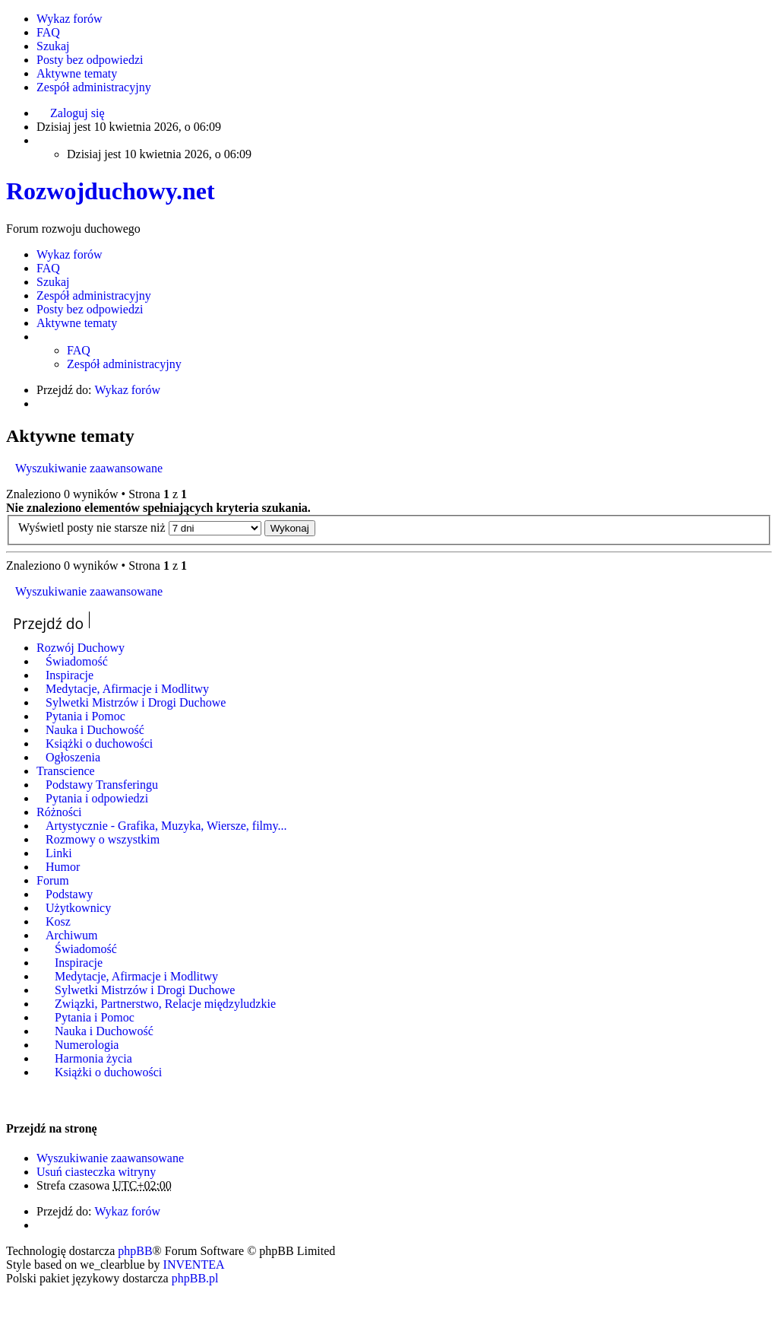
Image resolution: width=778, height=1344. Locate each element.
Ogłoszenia (73, 757)
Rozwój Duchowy (80, 647)
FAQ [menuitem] (48, 32)
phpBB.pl (195, 1278)
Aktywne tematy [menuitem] (76, 73)
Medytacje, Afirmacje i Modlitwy (127, 688)
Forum (52, 880)
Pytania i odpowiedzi (97, 798)
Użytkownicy (78, 907)
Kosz (58, 921)
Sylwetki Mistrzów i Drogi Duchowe (136, 702)
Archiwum (71, 935)
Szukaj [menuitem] (53, 46)
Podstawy (69, 894)
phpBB (135, 1250)
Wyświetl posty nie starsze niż (139, 527)
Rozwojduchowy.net (110, 191)
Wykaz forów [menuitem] (69, 18)
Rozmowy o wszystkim (103, 839)
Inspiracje (69, 675)
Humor (63, 866)
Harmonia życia (93, 1058)
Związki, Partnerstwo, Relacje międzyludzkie (165, 1003)
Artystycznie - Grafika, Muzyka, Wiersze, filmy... (166, 825)
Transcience (65, 770)
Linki (59, 853)
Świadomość (77, 661)
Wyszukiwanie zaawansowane (89, 468)
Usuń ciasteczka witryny (96, 1171)
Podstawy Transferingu (102, 784)
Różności (59, 811)
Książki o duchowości (99, 743)
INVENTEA (194, 1264)
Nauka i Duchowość (95, 729)
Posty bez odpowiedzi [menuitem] (89, 59)
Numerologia (87, 1044)
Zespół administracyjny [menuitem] (93, 87)
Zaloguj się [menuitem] (77, 112)
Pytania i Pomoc (85, 716)
